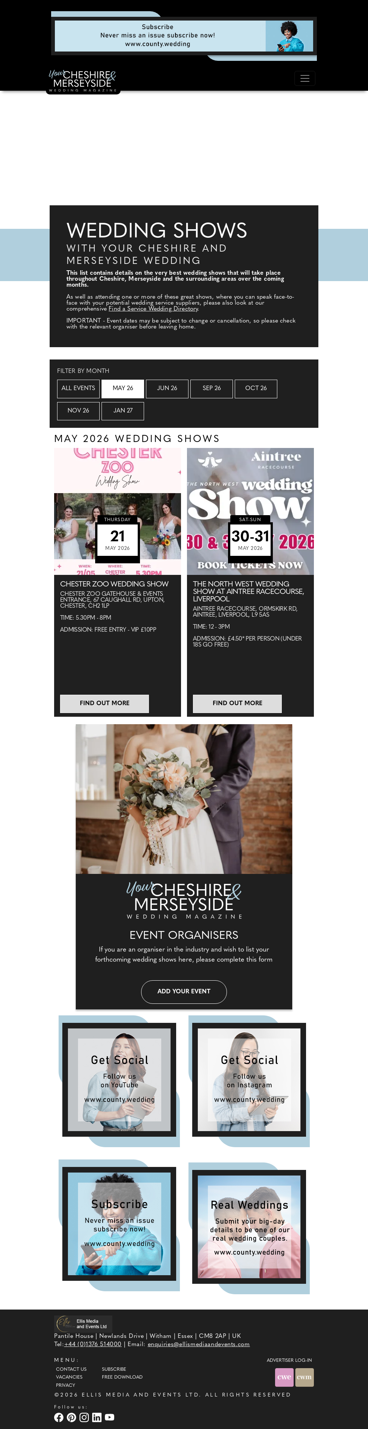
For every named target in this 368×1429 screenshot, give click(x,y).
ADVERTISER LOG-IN (289, 1360)
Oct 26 (256, 389)
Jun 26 (167, 389)
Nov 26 (78, 411)
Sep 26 (212, 389)
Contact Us (71, 1369)
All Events (78, 389)
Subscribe (114, 1369)
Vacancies (69, 1377)
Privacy (65, 1385)
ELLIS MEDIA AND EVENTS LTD (140, 1395)
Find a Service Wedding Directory (153, 309)
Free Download (122, 1377)
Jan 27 (122, 411)
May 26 (123, 389)
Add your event (184, 992)
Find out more (105, 704)
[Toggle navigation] (304, 78)
